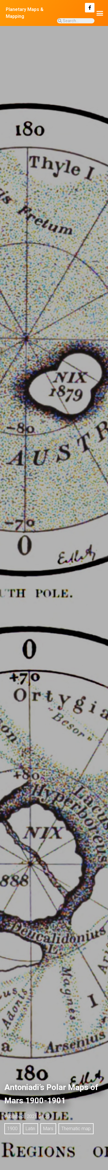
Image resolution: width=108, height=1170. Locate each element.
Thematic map (76, 1128)
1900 (12, 1128)
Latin (30, 1128)
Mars (48, 1128)
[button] (99, 13)
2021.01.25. (39, 1116)
